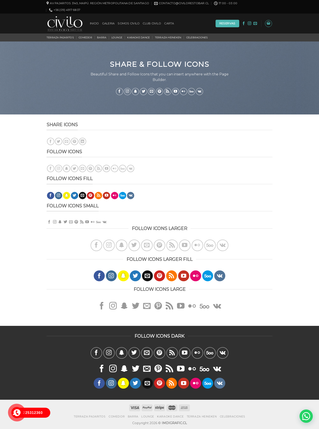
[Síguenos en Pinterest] (159, 91)
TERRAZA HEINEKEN (168, 37)
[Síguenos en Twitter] (143, 91)
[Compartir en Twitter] (58, 141)
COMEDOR (85, 37)
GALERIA (108, 23)
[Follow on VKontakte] (199, 91)
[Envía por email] (66, 141)
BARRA (101, 37)
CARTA (169, 23)
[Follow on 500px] (191, 91)
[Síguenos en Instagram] (249, 24)
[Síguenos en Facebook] (243, 24)
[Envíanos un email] (255, 24)
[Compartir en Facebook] (50, 141)
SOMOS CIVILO (129, 23)
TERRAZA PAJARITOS (60, 37)
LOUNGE (116, 37)
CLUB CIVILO (152, 23)
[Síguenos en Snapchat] (135, 91)
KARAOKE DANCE (138, 37)
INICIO (94, 23)
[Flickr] (183, 91)
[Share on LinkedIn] (82, 141)
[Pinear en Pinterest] (74, 141)
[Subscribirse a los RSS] (167, 91)
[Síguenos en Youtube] (175, 91)
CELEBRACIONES (197, 37)
